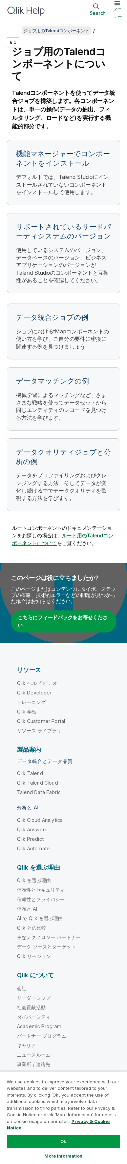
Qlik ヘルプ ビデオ (37, 683)
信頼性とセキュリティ (41, 890)
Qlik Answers (32, 829)
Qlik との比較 (31, 928)
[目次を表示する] (13, 30)
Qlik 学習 (27, 711)
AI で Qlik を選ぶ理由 (40, 918)
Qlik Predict (30, 839)
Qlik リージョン (34, 956)
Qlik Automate (33, 848)
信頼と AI (27, 909)
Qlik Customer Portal (41, 721)
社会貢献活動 (31, 1007)
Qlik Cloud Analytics (40, 820)
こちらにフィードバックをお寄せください (63, 621)
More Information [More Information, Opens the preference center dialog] (63, 1156)
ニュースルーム (33, 1055)
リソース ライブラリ (39, 730)
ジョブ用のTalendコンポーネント (56, 30)
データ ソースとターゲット (46, 947)
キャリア (26, 1045)
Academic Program (39, 1026)
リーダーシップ (33, 998)
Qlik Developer (34, 692)
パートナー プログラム (41, 1036)
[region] (63, 1117)
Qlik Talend (30, 773)
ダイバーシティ (33, 1017)
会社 (21, 988)
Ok (63, 1141)
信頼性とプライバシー (41, 899)
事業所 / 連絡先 (33, 1064)
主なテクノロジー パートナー (49, 937)
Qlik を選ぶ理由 (34, 880)
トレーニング (31, 702)
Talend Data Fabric (39, 792)
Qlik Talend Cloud (37, 783)
